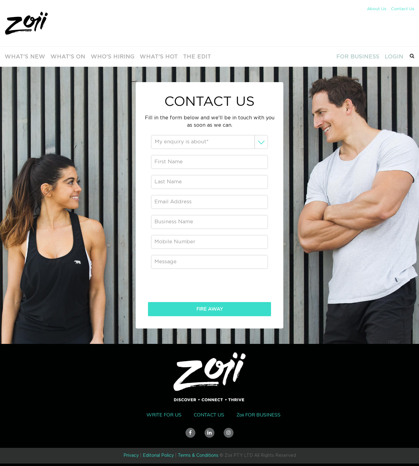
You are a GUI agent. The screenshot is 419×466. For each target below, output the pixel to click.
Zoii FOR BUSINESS (259, 415)
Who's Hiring (103, 56)
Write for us (164, 415)
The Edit (183, 56)
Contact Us (402, 9)
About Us (376, 9)
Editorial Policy (158, 455)
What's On (61, 56)
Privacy (131, 455)
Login (392, 56)
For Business (356, 56)
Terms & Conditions (198, 455)
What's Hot (146, 56)
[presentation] (209, 287)
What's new (20, 56)
